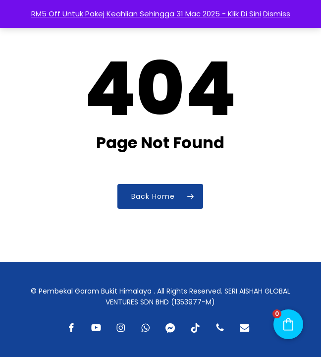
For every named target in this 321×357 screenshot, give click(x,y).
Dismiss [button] (276, 13)
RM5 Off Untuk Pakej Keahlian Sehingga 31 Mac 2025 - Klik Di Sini (146, 13)
